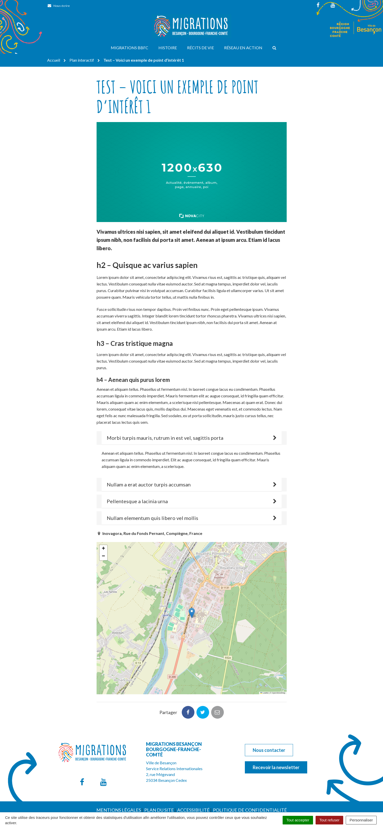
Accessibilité (193, 786)
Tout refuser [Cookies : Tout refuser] (329, 820)
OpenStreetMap (278, 693)
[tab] (192, 438)
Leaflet (264, 693)
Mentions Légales (118, 786)
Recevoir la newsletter (276, 743)
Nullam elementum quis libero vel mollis (152, 518)
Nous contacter (269, 726)
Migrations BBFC (129, 47)
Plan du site (159, 786)
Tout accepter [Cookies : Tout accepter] (297, 820)
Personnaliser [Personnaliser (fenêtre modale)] (361, 820)
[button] (192, 613)
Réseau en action (243, 47)
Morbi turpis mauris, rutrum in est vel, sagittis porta (165, 438)
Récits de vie (200, 47)
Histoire (167, 47)
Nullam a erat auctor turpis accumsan (149, 484)
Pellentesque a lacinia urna (137, 501)
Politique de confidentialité (250, 786)
